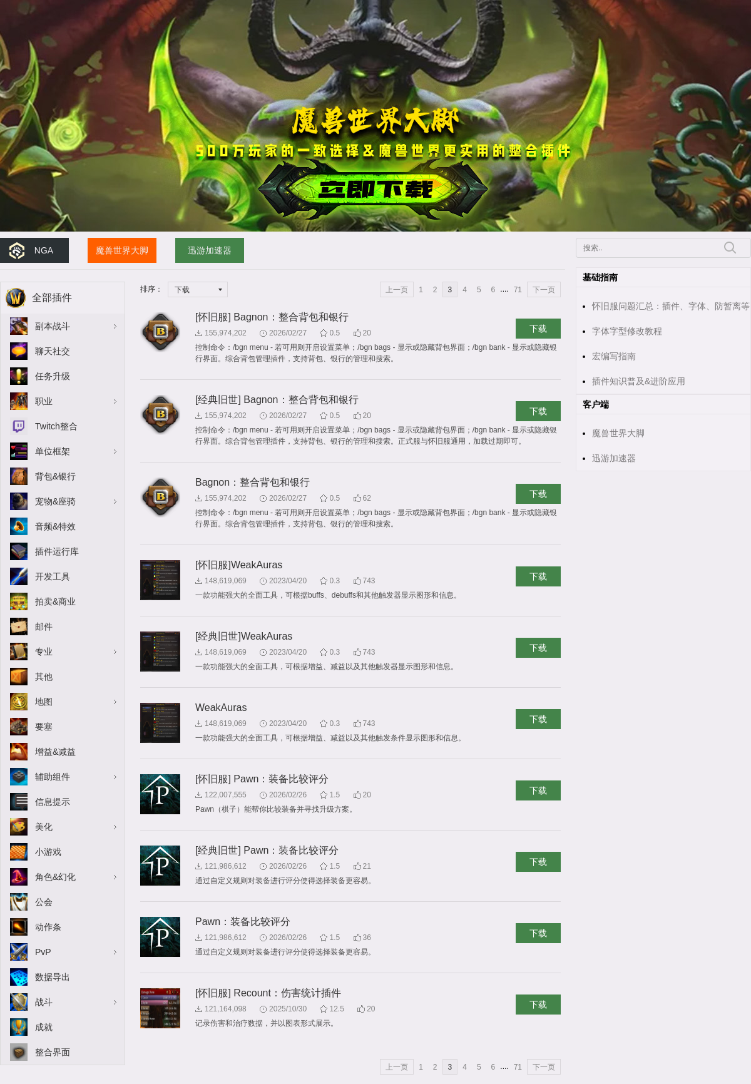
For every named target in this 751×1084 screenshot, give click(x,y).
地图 (44, 702)
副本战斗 (52, 326)
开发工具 (52, 576)
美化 (44, 827)
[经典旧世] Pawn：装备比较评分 (267, 850)
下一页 (544, 289)
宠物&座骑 (55, 501)
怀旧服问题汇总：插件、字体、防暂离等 (671, 306)
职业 (44, 401)
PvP (43, 952)
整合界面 (52, 1052)
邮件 (44, 626)
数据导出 (52, 977)
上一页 (397, 289)
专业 (44, 652)
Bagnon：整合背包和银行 (252, 482)
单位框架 (52, 451)
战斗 (44, 1002)
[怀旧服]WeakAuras (238, 565)
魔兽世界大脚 (122, 250)
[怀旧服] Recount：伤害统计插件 (268, 993)
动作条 (48, 927)
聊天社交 (52, 351)
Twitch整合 (56, 426)
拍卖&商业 (55, 601)
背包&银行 (55, 476)
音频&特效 (55, 526)
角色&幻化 (55, 877)
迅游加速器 (210, 250)
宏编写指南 (614, 356)
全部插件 (52, 297)
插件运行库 (57, 551)
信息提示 (52, 802)
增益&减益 (55, 752)
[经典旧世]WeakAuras (243, 636)
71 (518, 289)
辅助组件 (52, 777)
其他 (44, 677)
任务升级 (52, 376)
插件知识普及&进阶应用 (638, 381)
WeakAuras (221, 707)
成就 (44, 1027)
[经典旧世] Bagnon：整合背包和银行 (277, 399)
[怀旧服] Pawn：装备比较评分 (262, 779)
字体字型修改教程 (627, 331)
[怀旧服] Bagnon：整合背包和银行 (272, 317)
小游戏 (48, 852)
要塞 (44, 727)
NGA (43, 250)
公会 (44, 902)
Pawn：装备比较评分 (242, 921)
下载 (538, 329)
